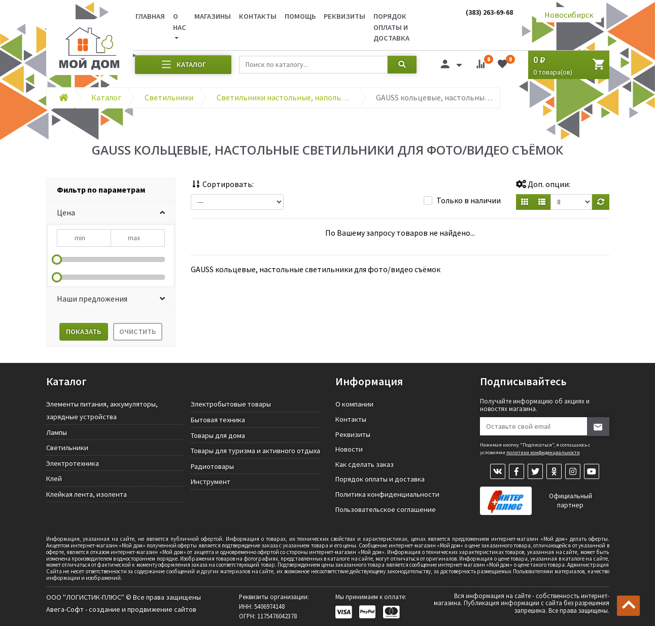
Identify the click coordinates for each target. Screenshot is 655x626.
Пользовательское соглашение (385, 509)
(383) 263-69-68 (489, 12)
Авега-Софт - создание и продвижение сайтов (121, 609)
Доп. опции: (543, 184)
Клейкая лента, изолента (86, 494)
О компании (354, 404)
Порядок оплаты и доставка (391, 27)
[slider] (57, 259)
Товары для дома (218, 435)
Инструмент (210, 481)
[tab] (111, 189)
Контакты (258, 16)
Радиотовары (212, 466)
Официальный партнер (570, 500)
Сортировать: (222, 184)
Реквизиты (344, 16)
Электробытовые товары (231, 404)
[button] (111, 212)
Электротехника (72, 463)
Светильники (67, 447)
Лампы (56, 432)
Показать (83, 331)
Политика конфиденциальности (387, 494)
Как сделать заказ (364, 464)
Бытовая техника (218, 419)
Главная (150, 16)
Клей (54, 478)
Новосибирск (568, 15)
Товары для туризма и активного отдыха (255, 450)
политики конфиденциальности (543, 452)
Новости (349, 449)
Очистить (137, 331)
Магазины (212, 16)
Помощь (300, 16)
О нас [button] (179, 22)
